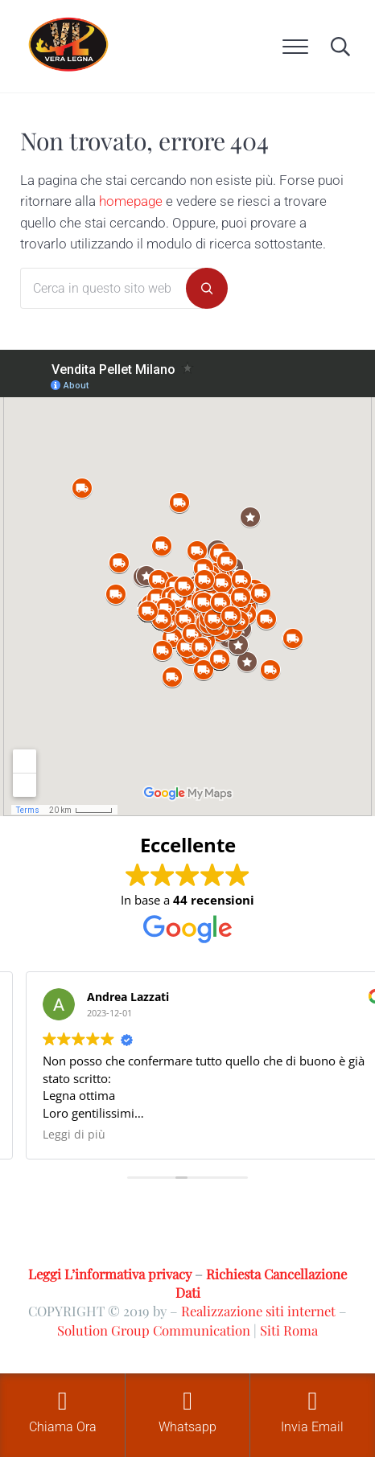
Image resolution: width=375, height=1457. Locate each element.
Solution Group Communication (153, 1330)
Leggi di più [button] (74, 1134)
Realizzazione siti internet (258, 1311)
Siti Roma (289, 1330)
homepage (131, 201)
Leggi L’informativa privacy (110, 1274)
